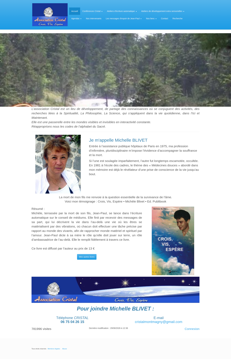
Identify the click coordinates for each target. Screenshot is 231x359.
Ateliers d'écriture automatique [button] (122, 11)
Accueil (74, 11)
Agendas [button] (76, 18)
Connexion (192, 328)
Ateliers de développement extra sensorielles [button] (162, 11)
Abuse (64, 349)
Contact (164, 18)
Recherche (178, 18)
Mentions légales (54, 349)
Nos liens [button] (151, 18)
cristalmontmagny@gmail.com (158, 322)
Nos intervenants (93, 18)
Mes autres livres (87, 257)
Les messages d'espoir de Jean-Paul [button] (124, 18)
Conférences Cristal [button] (92, 11)
